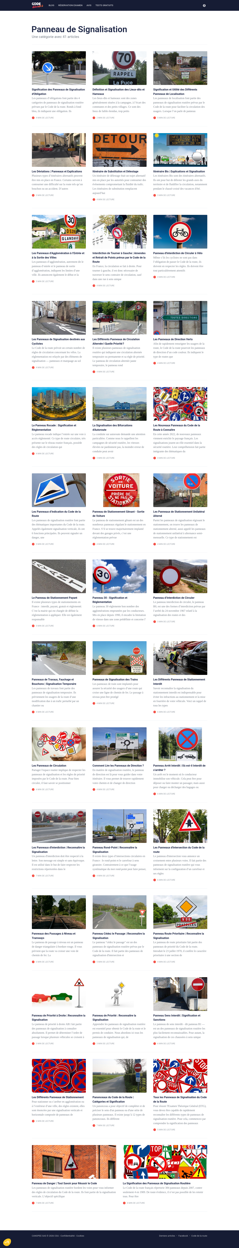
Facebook (183, 1236)
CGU (56, 1236)
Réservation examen (70, 5)
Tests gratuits (104, 5)
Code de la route (199, 1236)
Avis (89, 5)
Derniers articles (167, 1236)
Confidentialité (68, 1236)
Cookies (80, 1236)
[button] (7, 1242)
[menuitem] (51, 5)
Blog (51, 5)
